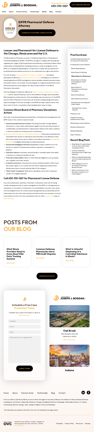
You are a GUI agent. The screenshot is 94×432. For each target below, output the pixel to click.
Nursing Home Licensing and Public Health (80, 103)
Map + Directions (69, 340)
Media (44, 12)
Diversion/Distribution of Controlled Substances (23, 134)
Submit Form (24, 368)
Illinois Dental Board (77, 95)
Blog (51, 12)
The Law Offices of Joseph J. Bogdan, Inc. (31, 75)
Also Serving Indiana (81, 5)
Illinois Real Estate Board (79, 99)
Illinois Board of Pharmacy (81, 76)
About (11, 12)
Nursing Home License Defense (79, 109)
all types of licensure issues (30, 78)
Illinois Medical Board (78, 68)
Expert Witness (75, 135)
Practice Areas (21, 12)
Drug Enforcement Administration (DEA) (77, 118)
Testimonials (34, 12)
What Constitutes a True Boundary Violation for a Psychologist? (80, 172)
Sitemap (87, 423)
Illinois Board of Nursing (79, 72)
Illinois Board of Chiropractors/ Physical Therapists (79, 89)
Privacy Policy (69, 423)
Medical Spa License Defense (80, 123)
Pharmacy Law (75, 114)
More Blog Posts (47, 276)
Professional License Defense (80, 65)
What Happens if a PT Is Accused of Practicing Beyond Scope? (80, 165)
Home (4, 12)
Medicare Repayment (77, 127)
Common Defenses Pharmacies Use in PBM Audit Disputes (81, 152)
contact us (49, 196)
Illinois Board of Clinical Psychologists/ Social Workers (78, 82)
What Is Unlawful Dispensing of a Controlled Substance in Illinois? (81, 159)
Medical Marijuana (76, 131)
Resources (79, 423)
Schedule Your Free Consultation (37, 33)
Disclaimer (59, 423)
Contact (58, 12)
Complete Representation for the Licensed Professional (80, 60)
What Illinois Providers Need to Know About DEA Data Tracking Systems (81, 146)
